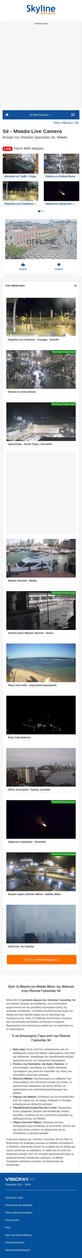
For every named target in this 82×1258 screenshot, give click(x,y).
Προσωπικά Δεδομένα (17, 1249)
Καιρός (23, 266)
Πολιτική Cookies (14, 1242)
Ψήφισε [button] (59, 266)
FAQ (7, 1227)
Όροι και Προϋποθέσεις (18, 1235)
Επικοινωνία (12, 1220)
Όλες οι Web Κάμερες (42, 959)
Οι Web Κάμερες (40, 114)
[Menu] (73, 115)
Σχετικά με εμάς (14, 1197)
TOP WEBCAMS (41, 285)
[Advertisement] (41, 66)
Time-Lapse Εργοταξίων (19, 1212)
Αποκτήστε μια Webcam (19, 1205)
